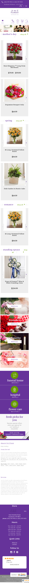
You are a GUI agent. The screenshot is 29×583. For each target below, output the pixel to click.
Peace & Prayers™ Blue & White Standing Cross (14, 282)
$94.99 (14, 157)
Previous (2, 59)
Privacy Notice (19, 579)
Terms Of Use (9, 579)
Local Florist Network (11, 581)
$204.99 (14, 288)
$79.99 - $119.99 (14, 73)
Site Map (21, 581)
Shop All (23, 34)
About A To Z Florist (7, 443)
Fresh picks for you (14, 422)
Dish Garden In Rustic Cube (14, 189)
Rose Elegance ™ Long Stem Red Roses (14, 66)
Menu (2, 22)
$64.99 (14, 111)
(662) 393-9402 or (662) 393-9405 (13, 2)
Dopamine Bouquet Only (14, 105)
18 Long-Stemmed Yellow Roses (14, 150)
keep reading (4, 446)
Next (26, 59)
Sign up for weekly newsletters (14, 433)
